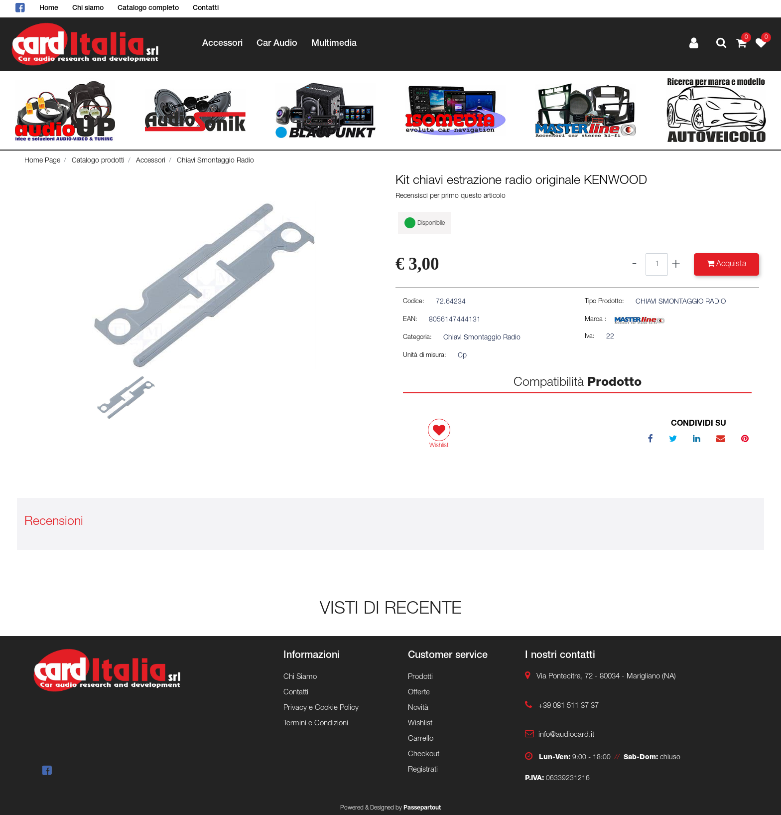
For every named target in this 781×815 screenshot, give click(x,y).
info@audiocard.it (566, 735)
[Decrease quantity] (634, 264)
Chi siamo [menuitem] (88, 8)
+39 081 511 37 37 (568, 706)
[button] (204, 285)
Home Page (42, 161)
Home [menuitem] (48, 8)
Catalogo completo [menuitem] (148, 8)
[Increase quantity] (676, 264)
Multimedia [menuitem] (334, 43)
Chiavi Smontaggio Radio (215, 161)
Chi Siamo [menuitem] (300, 677)
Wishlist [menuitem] (420, 723)
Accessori (150, 161)
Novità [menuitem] (418, 708)
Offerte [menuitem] (419, 692)
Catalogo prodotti (98, 161)
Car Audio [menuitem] (277, 43)
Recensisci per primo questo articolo (450, 196)
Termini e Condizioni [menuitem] (315, 723)
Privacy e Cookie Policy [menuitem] (321, 708)
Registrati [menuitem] (423, 770)
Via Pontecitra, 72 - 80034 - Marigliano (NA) (606, 676)
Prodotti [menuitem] (420, 677)
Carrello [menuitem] (420, 739)
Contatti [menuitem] (206, 8)
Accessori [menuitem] (222, 43)
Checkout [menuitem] (423, 754)
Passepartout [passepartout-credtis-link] (422, 808)
